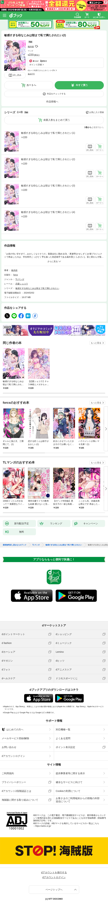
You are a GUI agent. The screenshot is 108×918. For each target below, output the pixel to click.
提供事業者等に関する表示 (70, 773)
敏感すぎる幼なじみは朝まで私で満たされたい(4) (48, 212)
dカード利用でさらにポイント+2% (41, 70)
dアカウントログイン (13, 756)
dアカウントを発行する (54, 872)
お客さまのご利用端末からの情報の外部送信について (77, 800)
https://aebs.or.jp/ (43, 826)
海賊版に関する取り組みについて (20, 799)
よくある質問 (63, 738)
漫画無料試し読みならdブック (14, 545)
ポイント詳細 (35, 64)
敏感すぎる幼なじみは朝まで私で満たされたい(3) (48, 185)
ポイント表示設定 (65, 747)
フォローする (36, 46)
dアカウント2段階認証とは (16, 791)
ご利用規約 (8, 773)
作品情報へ (52, 101)
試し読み (17, 75)
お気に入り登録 (96, 112)
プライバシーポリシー (14, 782)
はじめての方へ (12, 729)
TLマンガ (19, 279)
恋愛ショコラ (21, 284)
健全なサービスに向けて (69, 782)
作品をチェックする (56, 94)
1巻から (88, 127)
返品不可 (31, 74)
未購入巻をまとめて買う (56, 120)
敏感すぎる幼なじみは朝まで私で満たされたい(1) (48, 133)
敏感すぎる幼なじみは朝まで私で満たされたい (37, 288)
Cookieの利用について (68, 791)
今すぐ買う (82, 85)
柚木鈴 (31, 46)
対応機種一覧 (63, 729)
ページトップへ (54, 889)
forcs (15, 275)
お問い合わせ (9, 747)
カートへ (31, 85)
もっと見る (96, 343)
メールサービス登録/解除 (15, 738)
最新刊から (98, 127)
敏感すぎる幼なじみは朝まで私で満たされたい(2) (48, 159)
